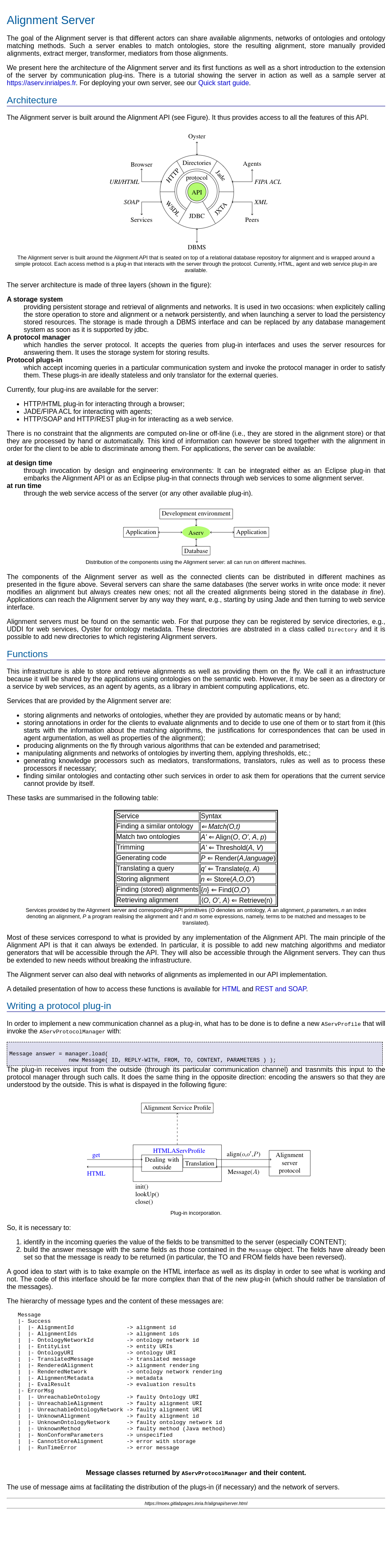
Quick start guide (223, 82)
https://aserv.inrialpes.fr (41, 82)
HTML (231, 989)
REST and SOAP (280, 989)
